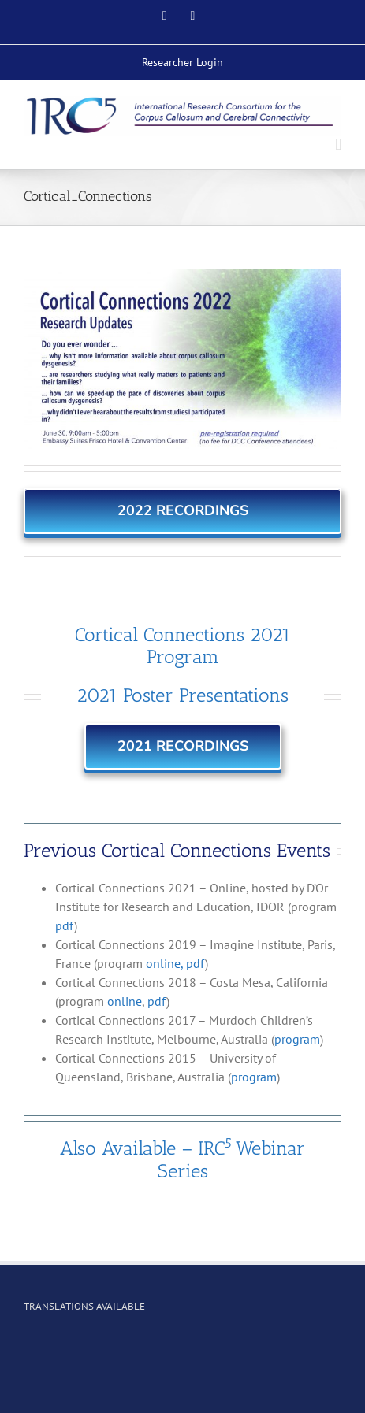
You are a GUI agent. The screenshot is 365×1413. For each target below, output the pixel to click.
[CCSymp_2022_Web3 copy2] (182, 359)
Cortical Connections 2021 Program (183, 646)
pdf (64, 925)
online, (164, 963)
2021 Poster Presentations (182, 695)
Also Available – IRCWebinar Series (182, 1159)
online (124, 1001)
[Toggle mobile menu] (338, 144)
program (297, 1039)
